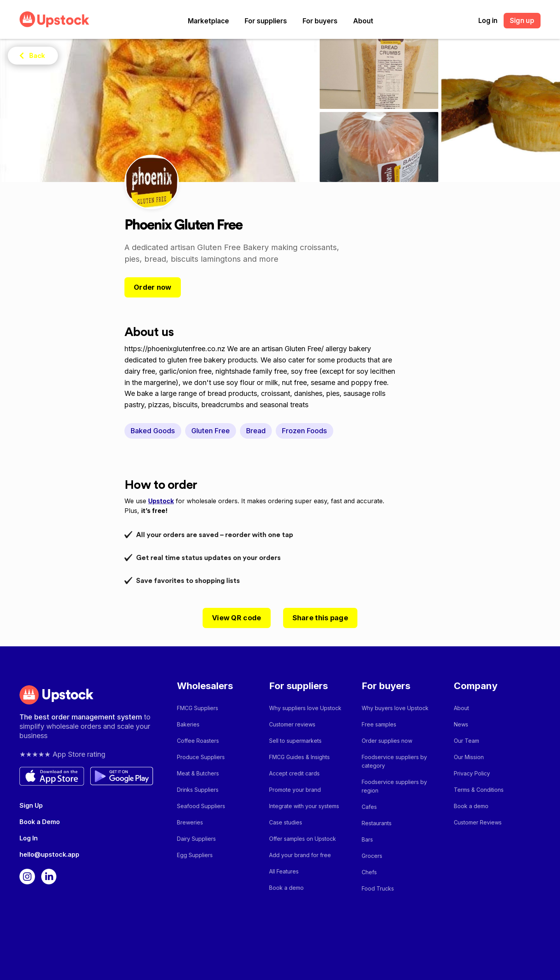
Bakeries (188, 724)
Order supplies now (387, 740)
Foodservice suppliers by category (394, 761)
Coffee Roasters (198, 740)
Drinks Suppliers (198, 789)
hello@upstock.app (49, 854)
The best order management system (81, 717)
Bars (367, 839)
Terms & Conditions (479, 789)
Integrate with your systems (304, 806)
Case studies (285, 822)
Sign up (522, 20)
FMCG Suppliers (197, 708)
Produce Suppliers (201, 757)
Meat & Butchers (198, 773)
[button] (208, 21)
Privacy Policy (472, 773)
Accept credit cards (294, 773)
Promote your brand (295, 789)
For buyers (320, 21)
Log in (487, 20)
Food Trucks (378, 888)
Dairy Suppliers (196, 838)
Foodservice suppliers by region (394, 786)
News (461, 724)
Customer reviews (292, 724)
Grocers (372, 855)
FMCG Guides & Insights (299, 757)
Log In (28, 838)
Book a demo (286, 887)
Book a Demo (39, 822)
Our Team (466, 740)
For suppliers (266, 21)
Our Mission (469, 757)
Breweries (190, 822)
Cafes (369, 806)
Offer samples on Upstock (302, 838)
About (363, 21)
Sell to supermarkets (295, 740)
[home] (54, 19)
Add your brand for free (300, 855)
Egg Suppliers (195, 855)
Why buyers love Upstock (395, 708)
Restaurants (377, 823)
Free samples (379, 724)
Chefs (369, 872)
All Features (284, 871)
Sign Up (31, 805)
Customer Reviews (478, 822)
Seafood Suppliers (201, 806)
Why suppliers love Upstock (305, 708)
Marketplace (208, 21)
